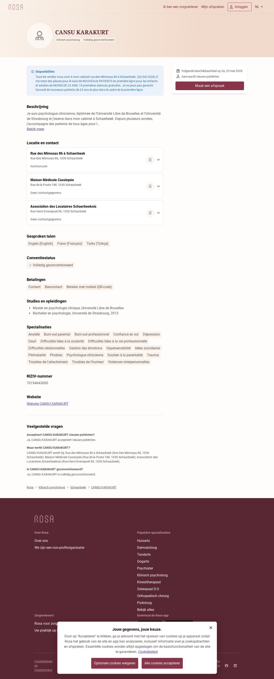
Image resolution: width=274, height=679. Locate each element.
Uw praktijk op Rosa (49, 630)
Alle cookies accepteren (162, 663)
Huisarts (143, 541)
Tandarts (144, 554)
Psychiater (145, 568)
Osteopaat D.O (148, 589)
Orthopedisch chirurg (153, 596)
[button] (210, 627)
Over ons (41, 541)
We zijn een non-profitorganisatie (59, 548)
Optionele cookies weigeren (114, 663)
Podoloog (144, 603)
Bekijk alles (145, 610)
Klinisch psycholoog (152, 575)
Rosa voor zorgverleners (52, 623)
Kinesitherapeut (149, 582)
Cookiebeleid (148, 652)
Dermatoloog (147, 548)
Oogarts (143, 561)
